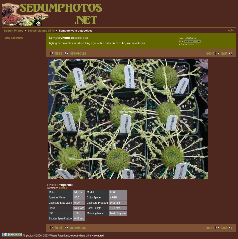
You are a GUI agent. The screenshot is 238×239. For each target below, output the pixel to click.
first (58, 53)
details (63, 188)
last (223, 53)
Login (230, 30)
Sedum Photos (13, 30)
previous (78, 53)
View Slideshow (14, 38)
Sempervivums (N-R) (41, 30)
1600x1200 (193, 44)
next (210, 53)
